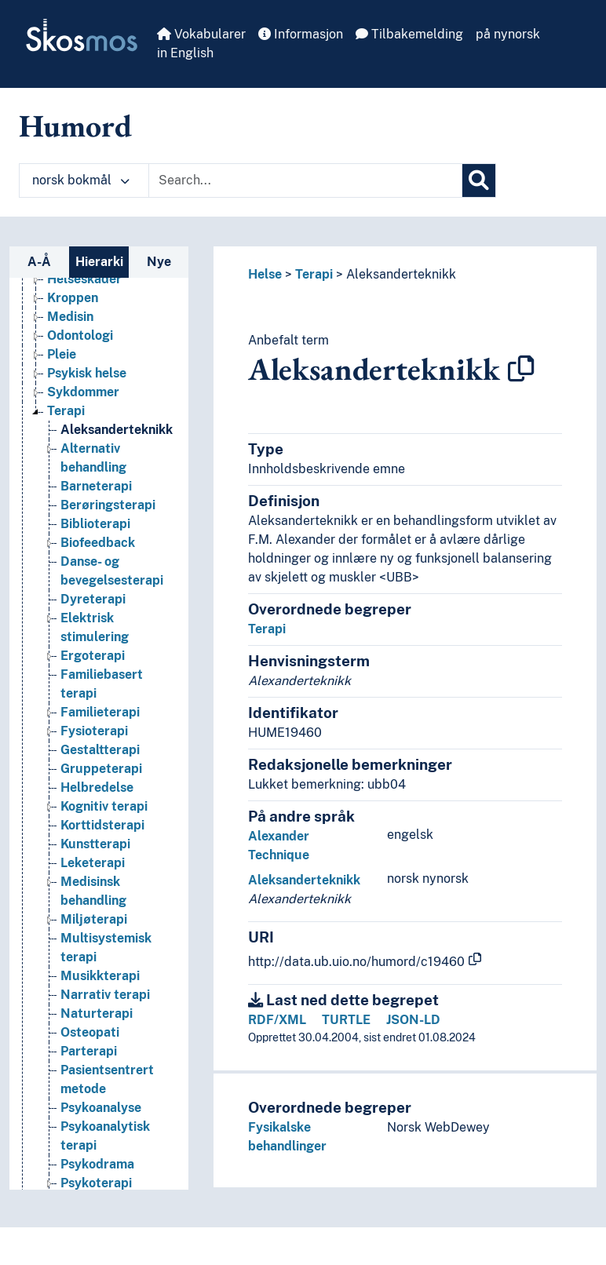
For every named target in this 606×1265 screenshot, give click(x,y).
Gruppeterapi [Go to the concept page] (101, 768)
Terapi (314, 274)
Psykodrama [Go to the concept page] (97, 1164)
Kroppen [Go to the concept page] (72, 297)
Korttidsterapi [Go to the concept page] (102, 825)
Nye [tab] (159, 261)
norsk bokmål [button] (81, 180)
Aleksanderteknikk (401, 274)
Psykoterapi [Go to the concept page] (96, 1183)
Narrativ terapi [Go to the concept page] (105, 994)
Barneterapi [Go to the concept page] (96, 486)
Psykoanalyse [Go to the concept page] (100, 1107)
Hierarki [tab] (99, 261)
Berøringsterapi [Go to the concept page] (107, 505)
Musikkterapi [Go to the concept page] (100, 975)
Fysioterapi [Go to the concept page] (94, 731)
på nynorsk (508, 34)
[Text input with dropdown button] (305, 180)
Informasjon (300, 34)
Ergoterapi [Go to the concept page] (92, 655)
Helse (265, 274)
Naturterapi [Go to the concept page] (96, 1013)
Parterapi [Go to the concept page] (88, 1051)
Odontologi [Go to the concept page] (80, 335)
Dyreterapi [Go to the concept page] (93, 599)
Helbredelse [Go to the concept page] (96, 787)
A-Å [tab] (39, 261)
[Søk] (479, 180)
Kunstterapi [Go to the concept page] (95, 844)
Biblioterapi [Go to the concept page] (95, 523)
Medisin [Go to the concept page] (70, 316)
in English (185, 53)
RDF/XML (277, 1019)
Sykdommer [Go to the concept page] (83, 392)
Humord (75, 125)
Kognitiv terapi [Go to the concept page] (104, 806)
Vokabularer (201, 34)
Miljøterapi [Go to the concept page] (93, 919)
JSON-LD (413, 1019)
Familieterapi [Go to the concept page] (100, 712)
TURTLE (346, 1019)
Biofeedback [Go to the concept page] (97, 542)
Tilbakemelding (409, 34)
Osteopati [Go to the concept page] (89, 1032)
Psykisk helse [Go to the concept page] (86, 373)
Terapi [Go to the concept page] (66, 410)
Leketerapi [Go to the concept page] (92, 862)
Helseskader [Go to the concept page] (84, 279)
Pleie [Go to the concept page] (61, 354)
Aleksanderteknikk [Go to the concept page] (116, 429)
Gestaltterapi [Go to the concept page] (100, 749)
